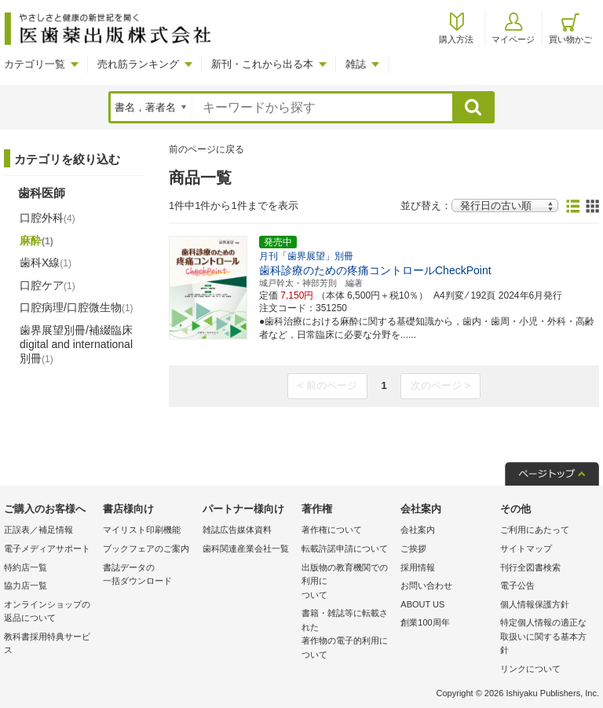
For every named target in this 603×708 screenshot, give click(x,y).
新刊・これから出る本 (262, 64)
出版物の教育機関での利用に (347, 583)
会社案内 (417, 529)
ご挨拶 (413, 548)
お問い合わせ (426, 585)
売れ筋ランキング (138, 64)
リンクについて (530, 668)
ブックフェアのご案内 (146, 548)
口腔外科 (47, 217)
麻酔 (36, 240)
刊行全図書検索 (530, 567)
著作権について (332, 529)
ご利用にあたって (534, 529)
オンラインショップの (49, 612)
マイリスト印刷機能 (142, 529)
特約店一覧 (25, 567)
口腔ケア (47, 285)
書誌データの (148, 576)
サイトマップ (526, 548)
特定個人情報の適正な (545, 638)
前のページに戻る (206, 149)
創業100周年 (424, 622)
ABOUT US (422, 604)
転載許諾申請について (345, 548)
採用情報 (417, 567)
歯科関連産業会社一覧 (246, 548)
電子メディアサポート (47, 548)
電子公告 (517, 585)
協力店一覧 (25, 585)
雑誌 (355, 64)
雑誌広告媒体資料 (237, 529)
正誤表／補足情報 (38, 529)
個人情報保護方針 (534, 604)
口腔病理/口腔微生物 (76, 307)
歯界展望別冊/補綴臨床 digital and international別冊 (76, 344)
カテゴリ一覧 (34, 64)
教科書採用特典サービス (47, 643)
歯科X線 (45, 262)
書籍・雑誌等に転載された (347, 635)
